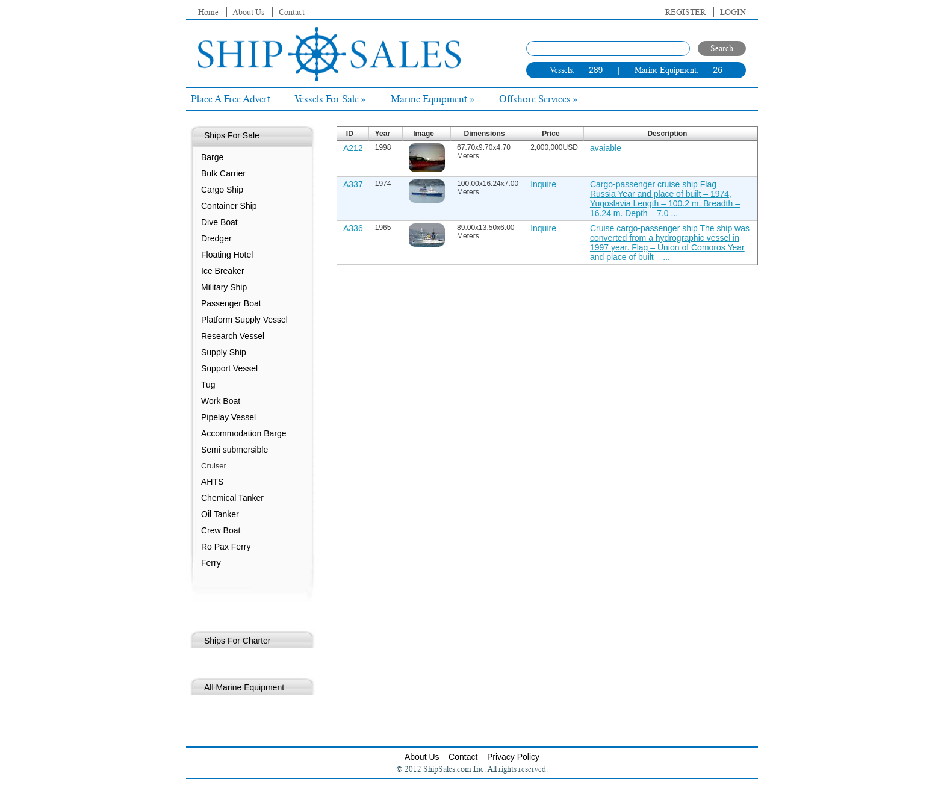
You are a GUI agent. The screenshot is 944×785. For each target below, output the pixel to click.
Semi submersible (234, 450)
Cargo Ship (222, 189)
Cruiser (213, 465)
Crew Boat (220, 530)
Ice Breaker (222, 271)
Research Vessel (232, 336)
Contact (292, 12)
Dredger (216, 238)
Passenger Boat (231, 303)
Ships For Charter (237, 640)
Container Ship (229, 206)
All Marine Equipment (244, 687)
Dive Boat (219, 222)
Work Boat (220, 401)
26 (717, 70)
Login (733, 12)
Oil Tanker (220, 514)
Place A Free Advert (230, 99)
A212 (353, 148)
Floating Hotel (227, 254)
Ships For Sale (231, 135)
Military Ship (224, 287)
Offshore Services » (538, 99)
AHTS (212, 481)
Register (685, 12)
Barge (212, 157)
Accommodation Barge (244, 433)
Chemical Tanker (232, 498)
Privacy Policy (513, 757)
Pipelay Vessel (228, 417)
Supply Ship (223, 352)
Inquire (543, 184)
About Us (248, 12)
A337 (353, 184)
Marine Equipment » (432, 99)
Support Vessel (229, 368)
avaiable (605, 148)
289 (596, 70)
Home (208, 12)
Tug (208, 384)
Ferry (211, 563)
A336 (353, 228)
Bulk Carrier (223, 173)
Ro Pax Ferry (225, 546)
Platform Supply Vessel (244, 319)
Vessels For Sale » (330, 99)
